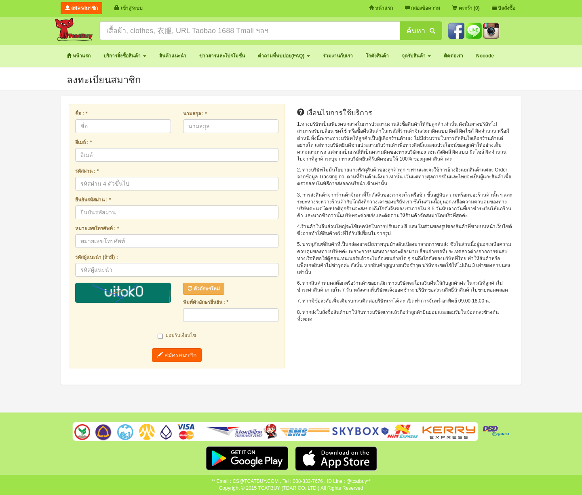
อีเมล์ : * (83, 142)
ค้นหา (421, 31)
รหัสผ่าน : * (87, 171)
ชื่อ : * (81, 113)
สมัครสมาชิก (176, 355)
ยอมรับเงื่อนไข (177, 335)
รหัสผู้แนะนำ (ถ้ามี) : (96, 257)
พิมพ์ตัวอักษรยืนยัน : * (205, 302)
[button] (124, 56)
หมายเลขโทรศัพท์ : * (97, 228)
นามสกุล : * (195, 113)
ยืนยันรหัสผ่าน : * (93, 200)
